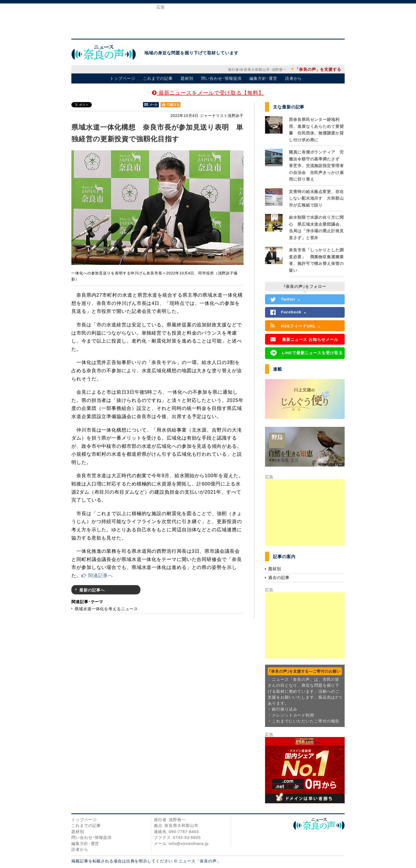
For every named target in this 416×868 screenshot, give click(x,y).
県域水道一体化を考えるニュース (106, 609)
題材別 (187, 78)
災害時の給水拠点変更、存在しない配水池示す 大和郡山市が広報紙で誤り (316, 198)
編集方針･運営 (263, 78)
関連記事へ (97, 575)
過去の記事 (278, 577)
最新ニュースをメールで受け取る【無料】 (208, 93)
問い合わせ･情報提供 (221, 78)
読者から (293, 78)
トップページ (122, 78)
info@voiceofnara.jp (189, 843)
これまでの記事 (157, 78)
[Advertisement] (208, 21)
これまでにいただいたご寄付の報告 (305, 721)
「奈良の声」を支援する (318, 69)
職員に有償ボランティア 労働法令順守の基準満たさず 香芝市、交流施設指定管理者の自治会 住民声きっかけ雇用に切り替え (316, 165)
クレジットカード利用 (293, 715)
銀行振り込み (284, 709)
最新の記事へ (92, 590)
